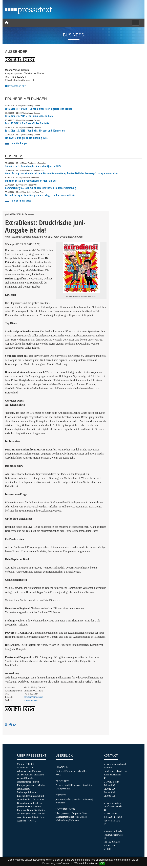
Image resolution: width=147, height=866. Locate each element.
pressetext (60, 799)
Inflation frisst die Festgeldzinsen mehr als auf (31, 180)
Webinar (66, 788)
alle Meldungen (19, 143)
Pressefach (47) (16, 85)
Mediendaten (62, 820)
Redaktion (87, 785)
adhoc (69, 799)
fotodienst (60, 802)
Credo (83, 816)
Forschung (70, 771)
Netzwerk (73, 816)
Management (62, 816)
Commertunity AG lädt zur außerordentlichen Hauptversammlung (40, 188)
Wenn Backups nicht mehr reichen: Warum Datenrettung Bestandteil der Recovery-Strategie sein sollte (61, 173)
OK (102, 863)
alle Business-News (21, 200)
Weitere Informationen (85, 863)
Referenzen (74, 820)
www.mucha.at (31, 700)
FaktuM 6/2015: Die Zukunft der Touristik (27, 123)
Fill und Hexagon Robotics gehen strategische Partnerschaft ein (40, 195)
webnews (87, 799)
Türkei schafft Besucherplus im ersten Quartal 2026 (33, 166)
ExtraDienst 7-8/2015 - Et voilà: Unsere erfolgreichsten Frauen (38, 109)
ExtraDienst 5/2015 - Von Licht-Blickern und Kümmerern (35, 130)
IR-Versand (75, 785)
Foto (58, 788)
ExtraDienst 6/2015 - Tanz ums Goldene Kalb (29, 116)
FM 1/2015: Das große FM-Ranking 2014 (26, 138)
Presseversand (62, 785)
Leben (80, 771)
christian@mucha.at (33, 696)
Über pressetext (63, 813)
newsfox (77, 799)
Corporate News (79, 813)
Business (60, 771)
